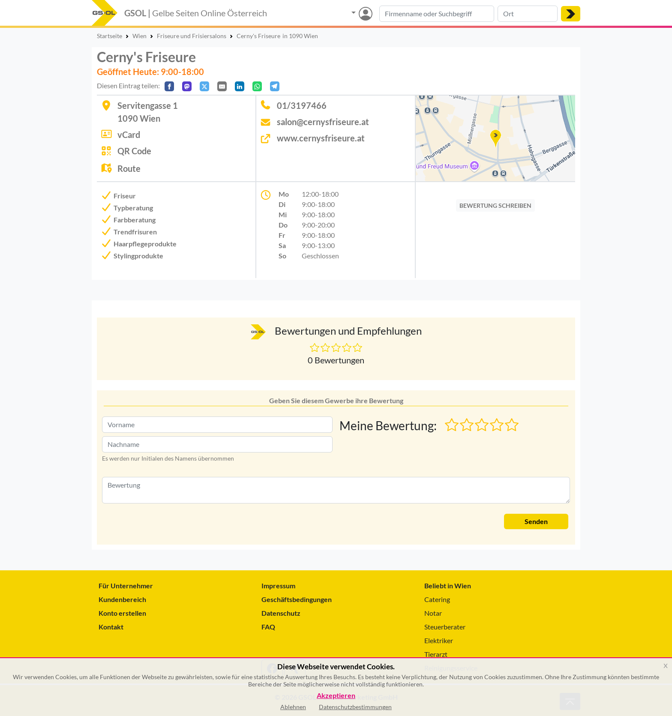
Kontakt (111, 627)
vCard (128, 134)
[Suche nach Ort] (528, 14)
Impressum (278, 585)
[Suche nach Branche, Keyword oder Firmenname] (436, 14)
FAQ (268, 627)
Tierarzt (435, 654)
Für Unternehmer (126, 585)
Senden (536, 521)
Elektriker (438, 640)
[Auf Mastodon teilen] (187, 86)
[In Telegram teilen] (274, 86)
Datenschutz (280, 613)
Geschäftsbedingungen (296, 599)
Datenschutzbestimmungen (355, 706)
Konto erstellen (122, 613)
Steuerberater (444, 627)
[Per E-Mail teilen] (222, 86)
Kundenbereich (122, 599)
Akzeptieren (336, 695)
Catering (437, 599)
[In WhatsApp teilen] (257, 86)
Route (129, 168)
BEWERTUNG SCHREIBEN (495, 205)
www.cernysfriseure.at (321, 138)
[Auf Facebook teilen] (169, 86)
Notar (433, 613)
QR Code (134, 151)
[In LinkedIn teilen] (239, 86)
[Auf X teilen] (204, 86)
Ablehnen (293, 706)
